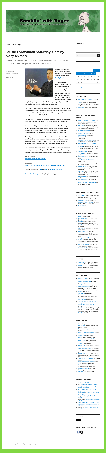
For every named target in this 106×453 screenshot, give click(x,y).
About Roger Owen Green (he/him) (86, 99)
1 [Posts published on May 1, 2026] (94, 70)
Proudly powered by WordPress (34, 444)
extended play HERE (56, 169)
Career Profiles (81, 335)
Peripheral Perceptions (83, 244)
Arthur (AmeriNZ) (82, 386)
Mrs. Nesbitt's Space (83, 233)
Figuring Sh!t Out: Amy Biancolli (86, 140)
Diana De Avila (81, 137)
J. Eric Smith (81, 153)
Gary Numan (9, 75)
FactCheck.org (81, 262)
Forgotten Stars (81, 228)
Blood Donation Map (83, 329)
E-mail (79, 102)
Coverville (80, 285)
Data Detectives (81, 195)
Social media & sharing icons (44, 452)
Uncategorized (10, 71)
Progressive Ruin (82, 299)
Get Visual (80, 146)
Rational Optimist (82, 176)
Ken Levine (80, 291)
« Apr (81, 87)
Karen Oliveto (81, 163)
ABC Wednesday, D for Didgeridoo (35, 158)
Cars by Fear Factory (31, 174)
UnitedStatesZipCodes (83, 368)
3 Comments (9, 77)
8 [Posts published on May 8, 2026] (94, 73)
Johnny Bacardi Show (83, 231)
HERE (40, 169)
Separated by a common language (86, 304)
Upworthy (80, 371)
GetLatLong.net (81, 345)
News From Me (81, 293)
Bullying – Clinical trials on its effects (87, 332)
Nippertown (81, 294)
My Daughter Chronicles (84, 238)
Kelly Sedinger (81, 392)
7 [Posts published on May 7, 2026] (91, 73)
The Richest (81, 313)
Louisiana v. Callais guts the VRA (90, 384)
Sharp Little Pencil (82, 247)
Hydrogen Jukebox (82, 151)
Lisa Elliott (80, 382)
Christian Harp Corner (83, 133)
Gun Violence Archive (83, 265)
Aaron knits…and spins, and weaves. (87, 120)
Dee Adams (80, 221)
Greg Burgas (81, 404)
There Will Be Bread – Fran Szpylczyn (87, 182)
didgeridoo (15, 73)
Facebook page (81, 199)
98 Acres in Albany (82, 278)
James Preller (81, 156)
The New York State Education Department (88, 365)
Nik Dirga (80, 239)
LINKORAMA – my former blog (85, 202)
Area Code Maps (82, 325)
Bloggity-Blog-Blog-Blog (84, 218)
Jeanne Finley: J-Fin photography (86, 159)
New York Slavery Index (83, 353)
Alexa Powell (81, 125)
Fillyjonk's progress (83, 225)
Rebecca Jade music (82, 179)
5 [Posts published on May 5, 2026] (84, 73)
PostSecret (80, 298)
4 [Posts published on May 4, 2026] (81, 73)
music (14, 75)
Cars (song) (9, 73)
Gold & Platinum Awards (84, 286)
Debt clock (80, 343)
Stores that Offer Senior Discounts (86, 361)
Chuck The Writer (82, 135)
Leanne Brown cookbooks (84, 348)
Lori (79, 402)
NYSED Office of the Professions (86, 358)
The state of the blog (90, 382)
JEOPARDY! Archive (82, 200)
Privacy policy (81, 107)
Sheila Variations (82, 308)
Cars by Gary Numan (61, 78)
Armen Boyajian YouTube (84, 130)
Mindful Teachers (82, 166)
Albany (79, 324)
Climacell (80, 337)
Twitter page (81, 205)
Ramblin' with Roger (11, 444)
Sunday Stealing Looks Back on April (90, 402)
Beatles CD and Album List (84, 281)
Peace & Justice (81, 171)
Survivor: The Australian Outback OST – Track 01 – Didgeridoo (44, 165)
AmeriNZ (80, 216)
